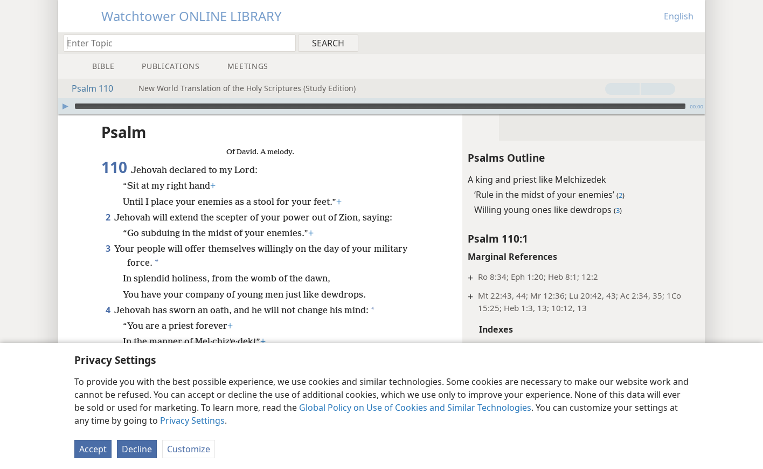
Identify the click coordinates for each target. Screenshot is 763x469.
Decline (137, 449)
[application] (381, 106)
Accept (93, 449)
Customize (188, 449)
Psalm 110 (87, 88)
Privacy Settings (192, 420)
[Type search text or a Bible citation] (174, 43)
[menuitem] (692, 42)
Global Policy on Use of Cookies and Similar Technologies (415, 407)
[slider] (380, 106)
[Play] (65, 106)
